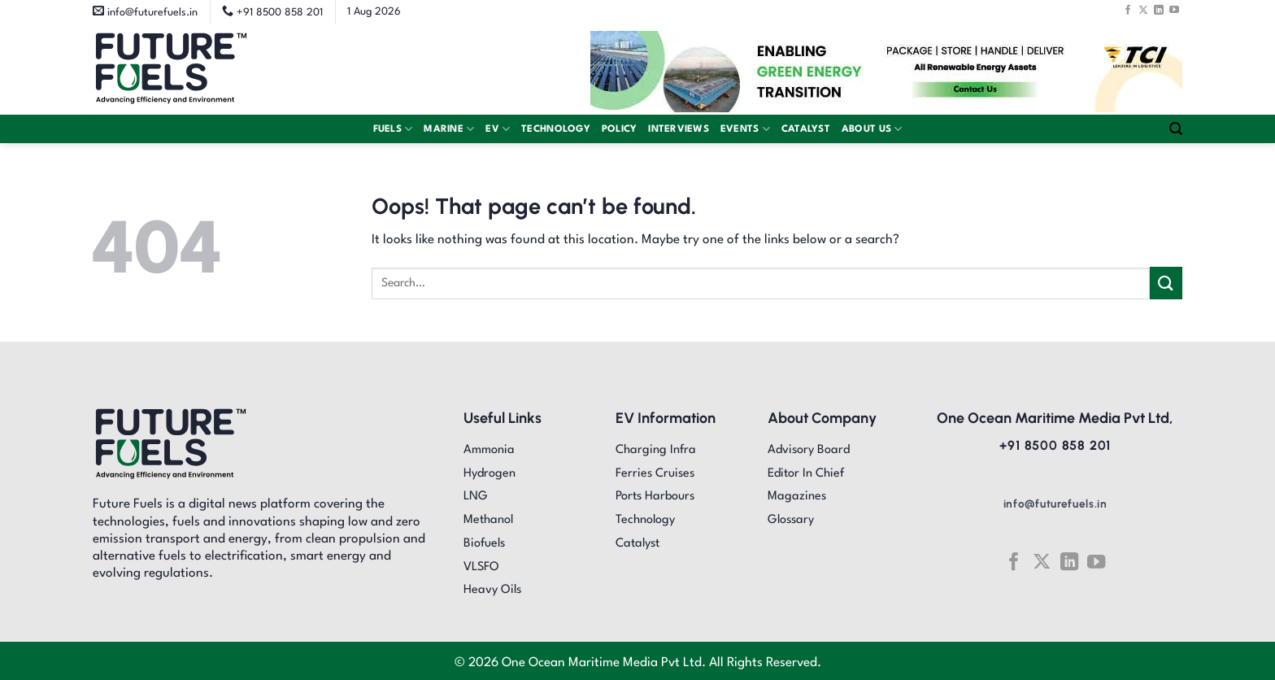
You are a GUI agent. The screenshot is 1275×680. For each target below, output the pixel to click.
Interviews (678, 129)
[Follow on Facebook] (1128, 9)
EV (497, 129)
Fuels (393, 129)
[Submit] (1166, 283)
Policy (620, 129)
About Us (872, 129)
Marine (449, 129)
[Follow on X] (1143, 9)
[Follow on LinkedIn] (1159, 9)
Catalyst (805, 129)
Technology (555, 129)
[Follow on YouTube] (1174, 9)
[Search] (1175, 129)
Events (745, 129)
